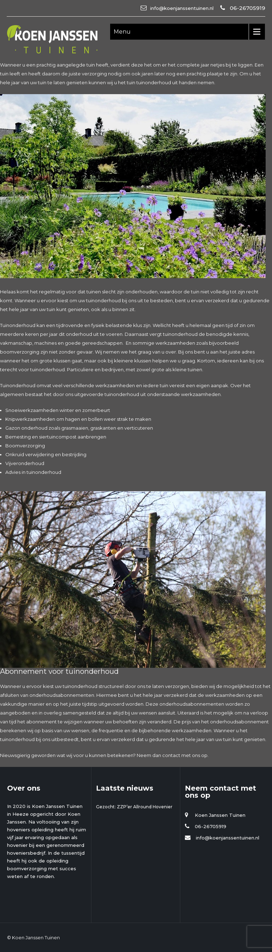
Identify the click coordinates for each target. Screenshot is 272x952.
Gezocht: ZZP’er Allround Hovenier (134, 806)
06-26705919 (246, 8)
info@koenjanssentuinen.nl (182, 8)
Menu (122, 31)
